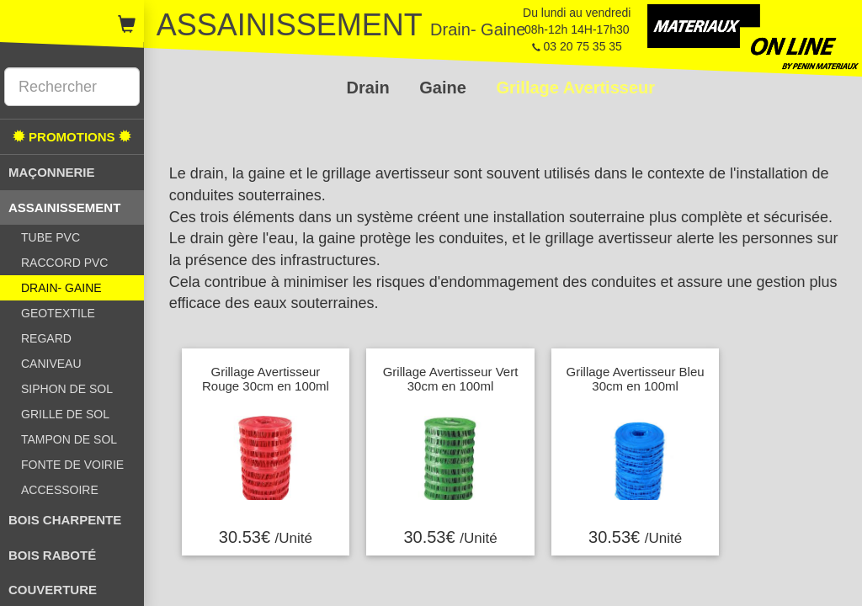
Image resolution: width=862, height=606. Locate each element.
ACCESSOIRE (59, 490)
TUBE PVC (50, 237)
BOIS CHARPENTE (64, 520)
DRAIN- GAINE (61, 288)
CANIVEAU (51, 363)
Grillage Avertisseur (575, 87)
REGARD (46, 338)
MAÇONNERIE (51, 172)
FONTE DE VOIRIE (72, 464)
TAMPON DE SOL (69, 439)
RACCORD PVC (64, 262)
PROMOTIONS (72, 137)
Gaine (445, 87)
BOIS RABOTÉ (52, 555)
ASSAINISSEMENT (64, 207)
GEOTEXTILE (58, 313)
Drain (371, 87)
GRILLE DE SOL (65, 414)
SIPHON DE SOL (67, 389)
